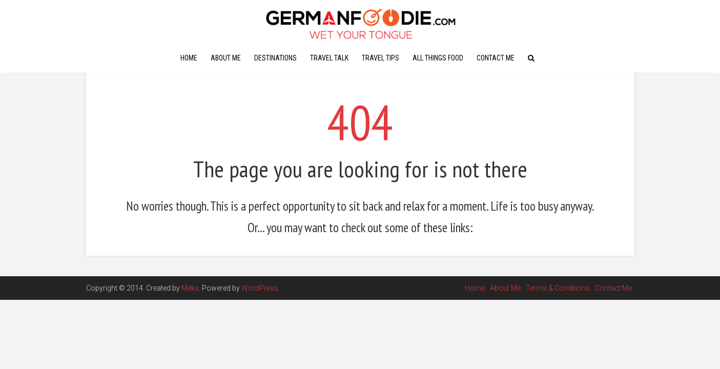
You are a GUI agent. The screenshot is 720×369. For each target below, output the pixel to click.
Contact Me (496, 58)
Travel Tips (380, 58)
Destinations (275, 58)
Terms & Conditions (558, 288)
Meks (190, 288)
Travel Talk (329, 58)
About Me (226, 58)
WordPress (259, 288)
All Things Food (438, 58)
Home (188, 58)
